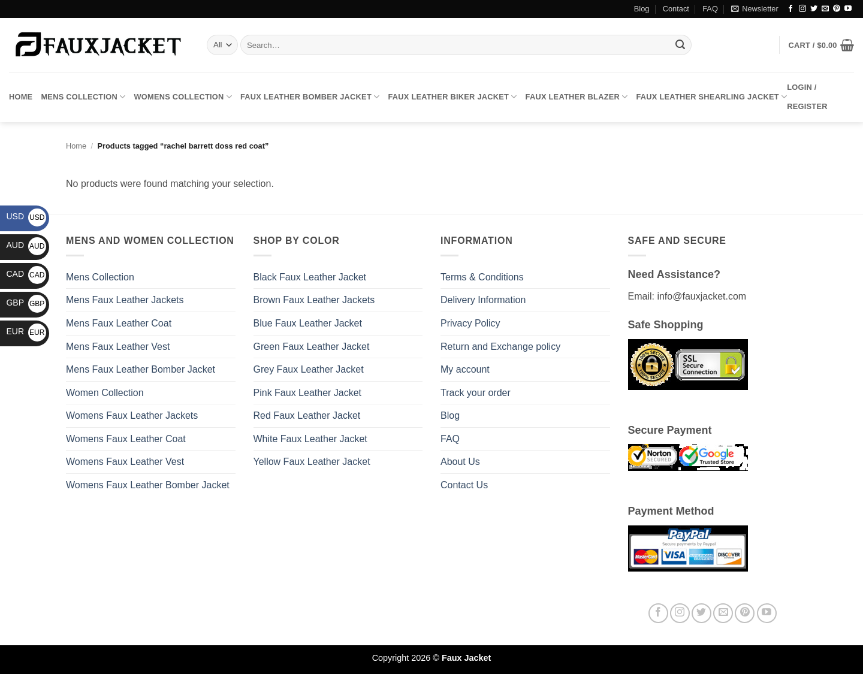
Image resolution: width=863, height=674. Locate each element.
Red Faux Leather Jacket (307, 415)
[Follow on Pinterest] (836, 9)
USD (26, 216)
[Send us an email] (825, 9)
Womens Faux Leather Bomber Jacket (148, 485)
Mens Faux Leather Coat (118, 323)
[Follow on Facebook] (790, 9)
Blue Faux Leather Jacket (308, 323)
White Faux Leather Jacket (310, 439)
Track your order (475, 393)
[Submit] (680, 45)
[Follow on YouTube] (848, 9)
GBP (26, 302)
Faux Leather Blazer (577, 96)
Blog (642, 8)
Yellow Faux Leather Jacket (312, 462)
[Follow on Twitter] (813, 9)
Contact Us (464, 485)
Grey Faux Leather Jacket (309, 369)
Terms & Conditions (482, 277)
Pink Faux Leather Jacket (308, 393)
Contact (676, 8)
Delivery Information (483, 300)
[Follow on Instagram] (802, 9)
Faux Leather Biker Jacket (452, 96)
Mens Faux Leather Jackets (125, 300)
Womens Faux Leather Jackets (132, 415)
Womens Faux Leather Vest (125, 462)
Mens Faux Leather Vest (118, 346)
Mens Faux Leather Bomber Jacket (140, 369)
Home (20, 96)
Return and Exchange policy (500, 346)
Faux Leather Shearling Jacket (711, 96)
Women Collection (105, 393)
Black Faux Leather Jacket (310, 277)
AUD (26, 245)
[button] (754, 9)
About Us (460, 462)
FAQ (710, 8)
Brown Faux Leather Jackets (314, 300)
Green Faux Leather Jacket (312, 346)
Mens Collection (83, 96)
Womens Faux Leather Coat (126, 439)
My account (465, 369)
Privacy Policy (470, 323)
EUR (26, 331)
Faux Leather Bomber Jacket (309, 96)
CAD (26, 274)
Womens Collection (183, 96)
